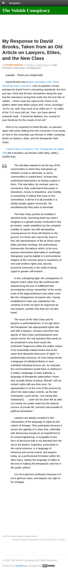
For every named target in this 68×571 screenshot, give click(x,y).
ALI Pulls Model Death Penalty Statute (19, 536)
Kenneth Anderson (14, 65)
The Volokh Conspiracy (26, 10)
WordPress (21, 565)
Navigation (14, 3)
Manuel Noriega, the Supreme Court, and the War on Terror (39, 539)
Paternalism (19, 68)
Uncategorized (33, 68)
